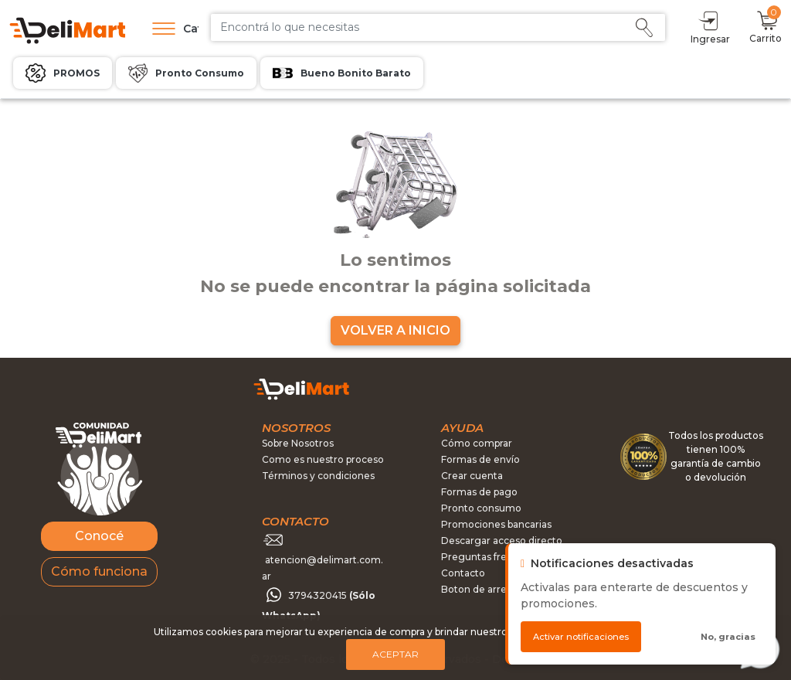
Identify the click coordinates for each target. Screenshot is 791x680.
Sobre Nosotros (298, 443)
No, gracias (728, 636)
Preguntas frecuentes (493, 557)
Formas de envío (480, 459)
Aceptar (395, 654)
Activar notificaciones (581, 636)
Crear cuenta (472, 475)
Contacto (463, 573)
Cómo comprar (476, 443)
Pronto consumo (481, 508)
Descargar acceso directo (501, 540)
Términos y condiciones (318, 475)
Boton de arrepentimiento (503, 589)
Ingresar (710, 26)
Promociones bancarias (496, 524)
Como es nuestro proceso (323, 459)
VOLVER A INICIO (395, 330)
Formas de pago (479, 492)
